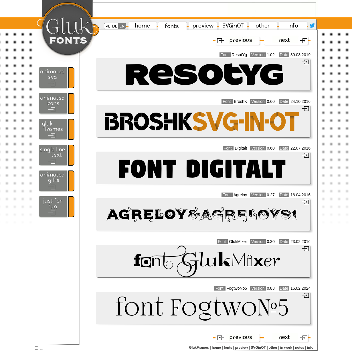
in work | (287, 348)
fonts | (229, 348)
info (310, 348)
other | (274, 348)
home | (217, 348)
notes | (300, 348)
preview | (242, 348)
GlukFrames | (200, 348)
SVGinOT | (259, 348)
